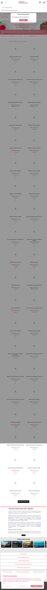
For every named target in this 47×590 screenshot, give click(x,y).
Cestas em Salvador (26, 545)
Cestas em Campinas (15, 545)
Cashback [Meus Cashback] (40, 2)
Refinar (32, 36)
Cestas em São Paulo (6, 545)
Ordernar (12, 36)
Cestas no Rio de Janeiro (39, 545)
